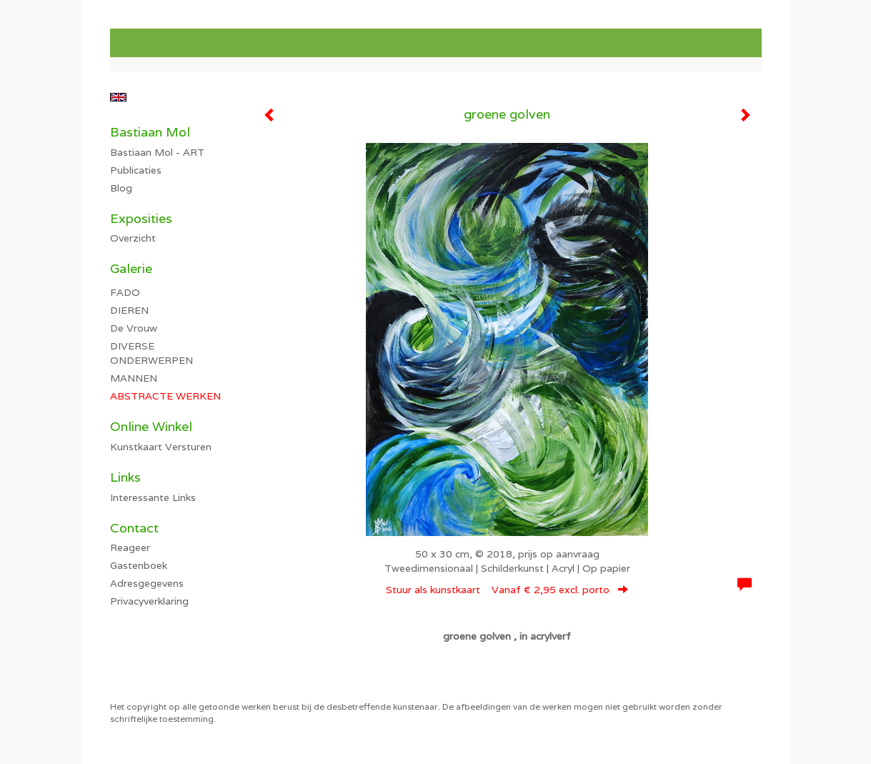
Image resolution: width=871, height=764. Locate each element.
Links (125, 477)
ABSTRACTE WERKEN (165, 396)
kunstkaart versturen (160, 446)
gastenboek (138, 565)
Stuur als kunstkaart (507, 589)
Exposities (141, 218)
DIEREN (129, 310)
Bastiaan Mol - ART (157, 152)
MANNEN (133, 378)
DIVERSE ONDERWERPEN (151, 353)
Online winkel (151, 426)
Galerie (131, 268)
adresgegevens (147, 583)
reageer (130, 547)
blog (121, 188)
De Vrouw (133, 328)
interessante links (153, 497)
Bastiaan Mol (150, 132)
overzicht (133, 238)
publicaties (135, 170)
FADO (125, 292)
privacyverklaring (149, 601)
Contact (134, 528)
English (118, 97)
